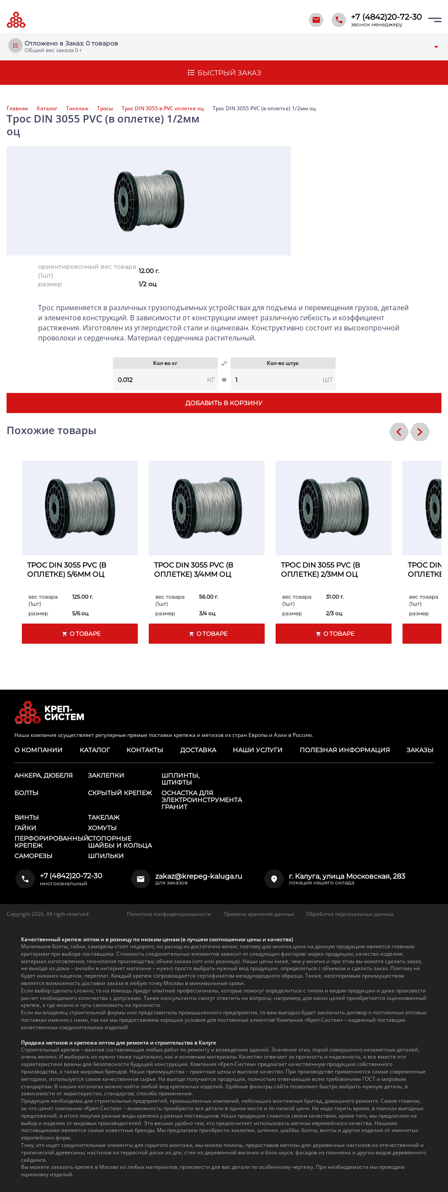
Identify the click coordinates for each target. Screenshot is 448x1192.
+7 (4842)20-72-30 (386, 17)
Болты (26, 793)
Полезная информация (344, 750)
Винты (26, 817)
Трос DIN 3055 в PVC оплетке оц (163, 108)
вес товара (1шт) (43, 600)
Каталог (47, 108)
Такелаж (77, 108)
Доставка (198, 750)
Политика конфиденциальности (169, 914)
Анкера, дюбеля (43, 775)
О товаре (80, 634)
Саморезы (33, 856)
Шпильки (106, 856)
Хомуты (102, 828)
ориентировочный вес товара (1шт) (87, 271)
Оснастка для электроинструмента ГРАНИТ (201, 800)
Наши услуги (258, 750)
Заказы (420, 750)
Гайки (25, 828)
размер (50, 284)
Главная (17, 108)
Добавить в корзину (224, 403)
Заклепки (106, 775)
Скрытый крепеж (120, 793)
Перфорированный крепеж (51, 841)
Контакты (144, 750)
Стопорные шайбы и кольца (120, 841)
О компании (38, 750)
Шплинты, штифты (180, 778)
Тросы (105, 108)
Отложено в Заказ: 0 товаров (71, 43)
